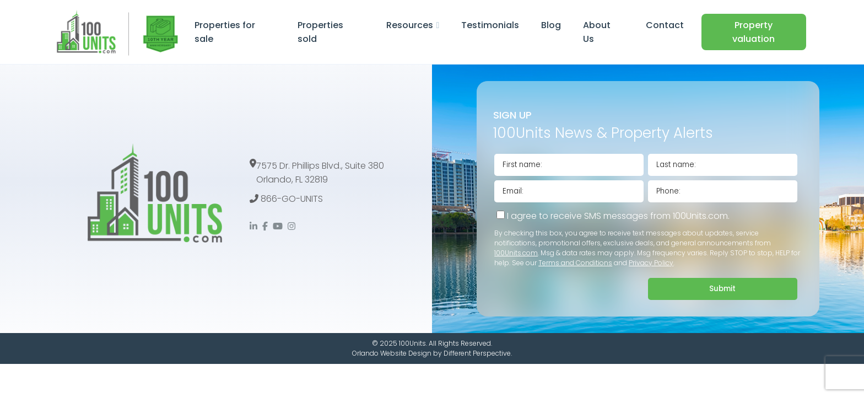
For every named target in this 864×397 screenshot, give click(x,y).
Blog (551, 25)
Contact (665, 25)
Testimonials (490, 25)
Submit (722, 288)
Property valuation (753, 32)
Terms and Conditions (575, 262)
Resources (409, 25)
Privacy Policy (651, 262)
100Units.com (516, 252)
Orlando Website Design (391, 353)
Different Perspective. (478, 353)
